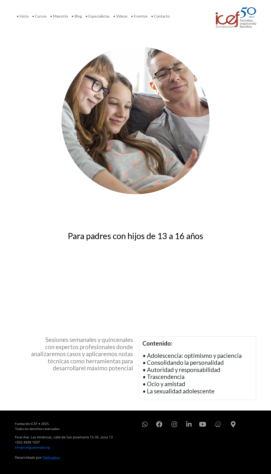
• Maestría (59, 16)
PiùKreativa (51, 457)
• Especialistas (97, 16)
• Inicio (23, 16)
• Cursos (39, 16)
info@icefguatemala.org (32, 447)
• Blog (76, 16)
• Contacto (160, 16)
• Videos (120, 16)
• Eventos (139, 16)
